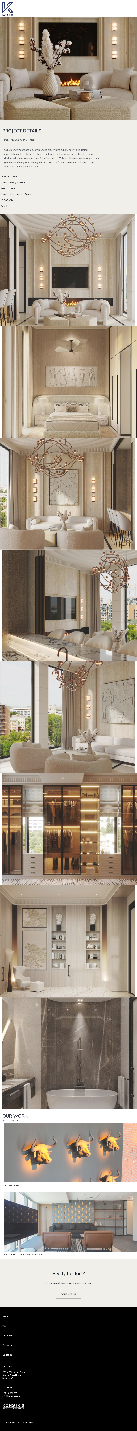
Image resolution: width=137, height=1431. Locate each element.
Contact (7, 1354)
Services (7, 1335)
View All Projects (11, 1132)
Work (5, 1325)
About (6, 1316)
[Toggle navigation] (133, 9)
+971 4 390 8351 (10, 1393)
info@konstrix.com (11, 1396)
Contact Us (68, 1305)
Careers (7, 1345)
